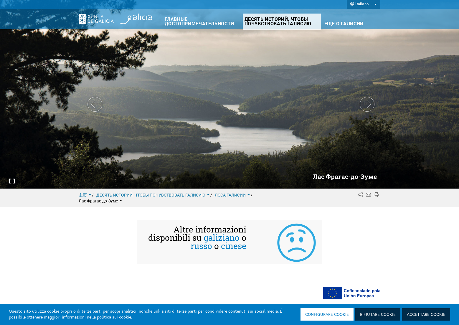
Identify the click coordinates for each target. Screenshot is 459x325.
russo (201, 246)
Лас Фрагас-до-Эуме (100, 201)
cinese (233, 246)
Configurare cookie (327, 315)
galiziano (222, 237)
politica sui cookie (114, 317)
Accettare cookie (426, 315)
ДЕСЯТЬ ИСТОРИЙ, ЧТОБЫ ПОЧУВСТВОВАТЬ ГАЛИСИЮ (153, 195)
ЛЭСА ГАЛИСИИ (233, 195)
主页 (85, 195)
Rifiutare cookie (378, 315)
